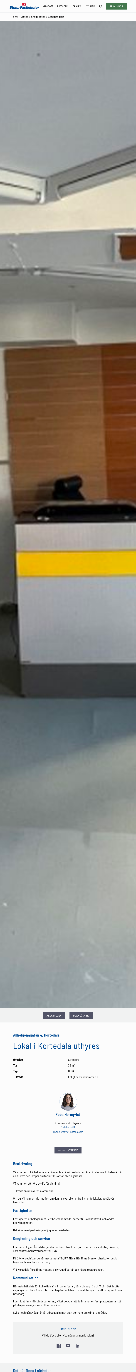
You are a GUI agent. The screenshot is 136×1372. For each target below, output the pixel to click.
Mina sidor (116, 6)
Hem (15, 16)
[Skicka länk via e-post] (68, 1345)
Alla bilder (54, 1015)
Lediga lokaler (38, 16)
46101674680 (68, 1126)
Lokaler (76, 6)
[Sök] (101, 6)
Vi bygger (48, 6)
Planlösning (81, 1015)
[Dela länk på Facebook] (58, 1345)
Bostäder (62, 6)
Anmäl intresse (68, 1150)
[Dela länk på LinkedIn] (77, 1345)
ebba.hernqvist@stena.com (68, 1131)
